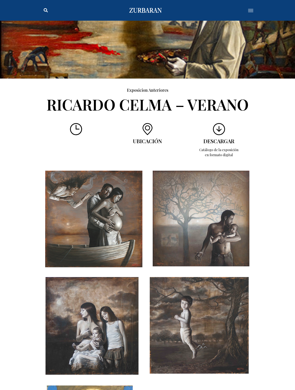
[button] (45, 10)
